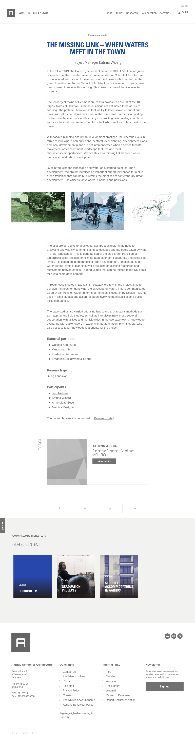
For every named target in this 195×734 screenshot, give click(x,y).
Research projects (97, 35)
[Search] (179, 13)
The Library (113, 685)
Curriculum (27, 591)
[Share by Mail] (135, 508)
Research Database (118, 695)
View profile (104, 461)
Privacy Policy (71, 690)
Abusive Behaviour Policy (78, 704)
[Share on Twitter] (84, 508)
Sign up (165, 686)
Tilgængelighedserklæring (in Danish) (77, 715)
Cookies (68, 695)
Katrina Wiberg (61, 398)
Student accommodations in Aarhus (119, 586)
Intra (108, 671)
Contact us (69, 671)
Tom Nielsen (60, 393)
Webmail (111, 690)
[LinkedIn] (167, 636)
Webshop (111, 681)
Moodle (110, 676)
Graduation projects (71, 588)
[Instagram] (173, 636)
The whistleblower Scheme (79, 700)
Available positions (74, 676)
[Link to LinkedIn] (182, 6)
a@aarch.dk (17, 686)
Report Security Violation (120, 700)
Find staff (68, 685)
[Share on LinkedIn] (109, 508)
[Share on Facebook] (59, 508)
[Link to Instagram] (186, 6)
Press (66, 681)
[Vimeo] (180, 636)
